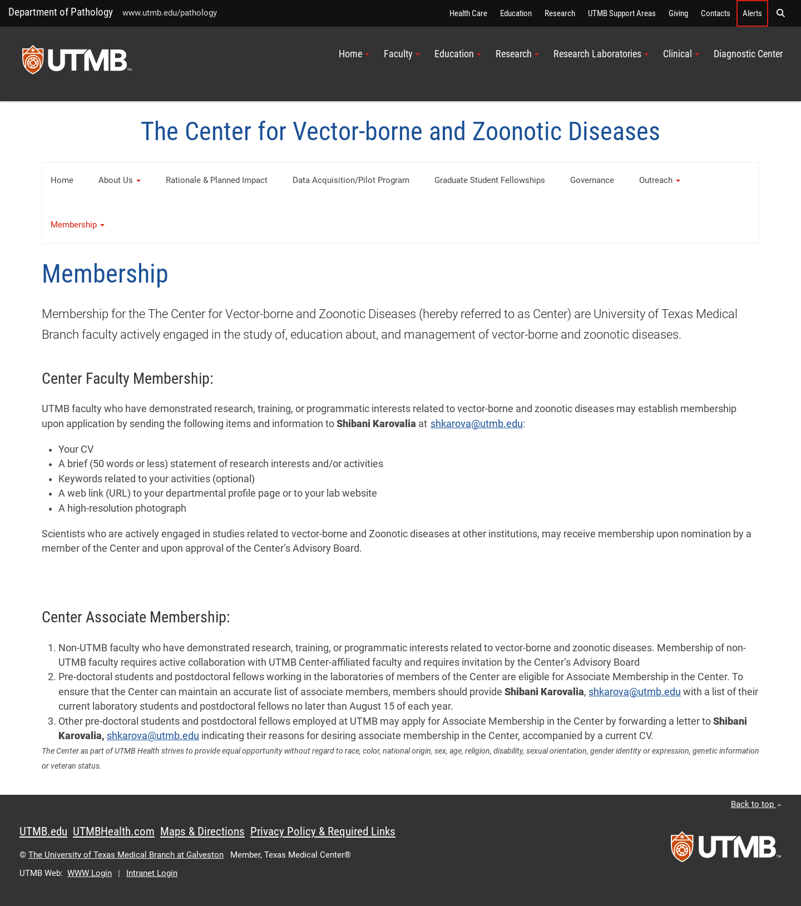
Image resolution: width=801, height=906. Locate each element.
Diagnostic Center (748, 54)
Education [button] (457, 54)
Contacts (715, 13)
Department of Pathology (60, 12)
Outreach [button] (659, 180)
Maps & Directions (202, 831)
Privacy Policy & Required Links (322, 831)
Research (560, 13)
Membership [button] (78, 225)
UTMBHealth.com (114, 831)
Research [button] (517, 54)
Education (516, 13)
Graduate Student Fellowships (489, 180)
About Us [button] (119, 180)
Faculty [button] (402, 54)
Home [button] (354, 54)
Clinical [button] (681, 54)
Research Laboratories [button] (601, 54)
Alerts (752, 13)
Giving (678, 13)
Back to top (756, 804)
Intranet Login (151, 873)
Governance (592, 180)
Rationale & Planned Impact (217, 180)
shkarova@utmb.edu (477, 423)
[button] (780, 13)
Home (62, 180)
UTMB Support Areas (622, 13)
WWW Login (89, 873)
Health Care (468, 13)
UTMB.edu (43, 831)
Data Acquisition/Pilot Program (351, 180)
